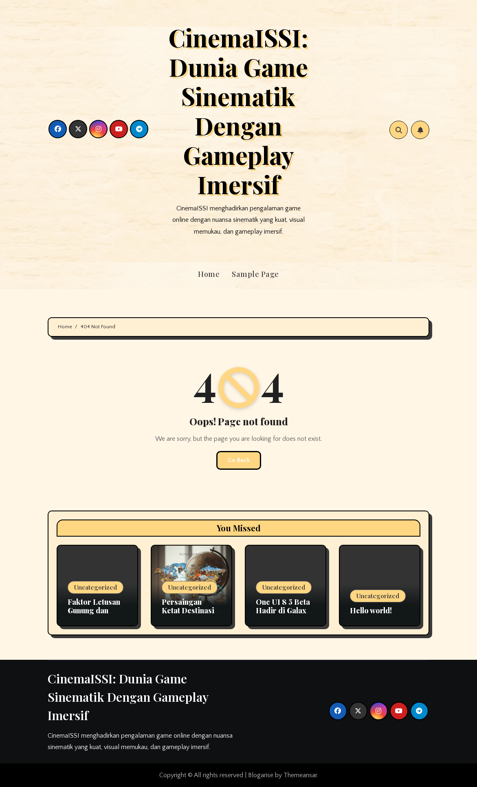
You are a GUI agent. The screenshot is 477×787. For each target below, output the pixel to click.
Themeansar (300, 775)
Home (209, 274)
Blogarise (260, 775)
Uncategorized (95, 587)
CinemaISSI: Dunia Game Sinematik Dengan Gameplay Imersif (238, 110)
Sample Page (255, 274)
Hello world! (371, 610)
